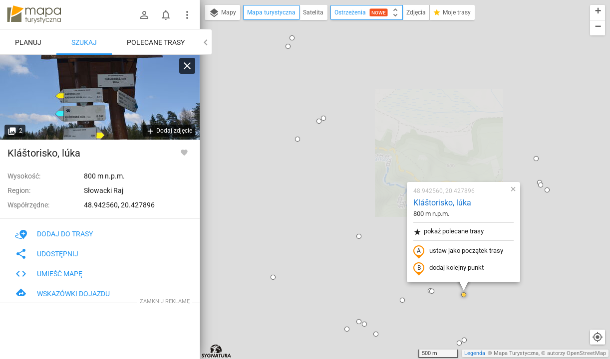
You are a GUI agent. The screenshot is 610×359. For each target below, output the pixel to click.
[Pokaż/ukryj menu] (187, 15)
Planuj (28, 42)
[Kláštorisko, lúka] (100, 97)
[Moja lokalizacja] (597, 337)
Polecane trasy (156, 42)
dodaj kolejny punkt (389, 153)
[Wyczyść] (187, 66)
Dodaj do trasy (54, 234)
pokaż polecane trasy (389, 116)
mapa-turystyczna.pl (34, 14)
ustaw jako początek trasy (399, 136)
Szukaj (84, 42)
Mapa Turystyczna (516, 353)
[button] (238, 23)
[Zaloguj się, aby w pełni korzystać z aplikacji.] (184, 152)
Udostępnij (46, 254)
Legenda (474, 353)
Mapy (222, 12)
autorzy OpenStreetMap (576, 353)
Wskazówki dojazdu (62, 294)
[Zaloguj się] (144, 15)
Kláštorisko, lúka (383, 87)
